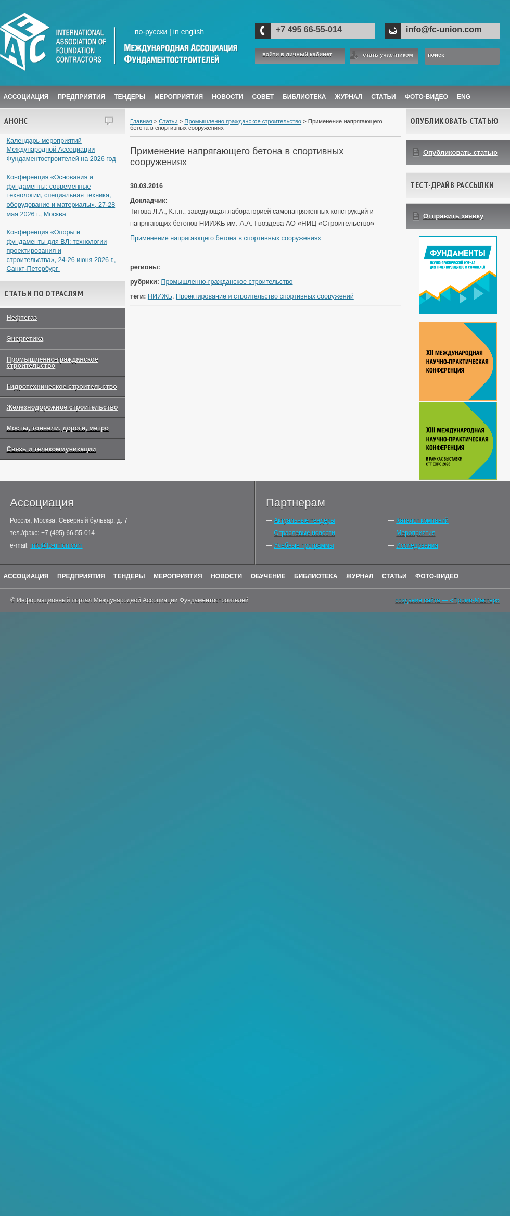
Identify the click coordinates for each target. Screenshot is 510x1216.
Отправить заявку (453, 216)
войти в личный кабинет (297, 54)
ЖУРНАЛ (349, 97)
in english (188, 32)
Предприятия (81, 97)
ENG (463, 97)
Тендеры (129, 97)
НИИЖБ (160, 296)
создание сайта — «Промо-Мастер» (447, 600)
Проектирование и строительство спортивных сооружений (265, 296)
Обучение (268, 576)
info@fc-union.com (443, 29)
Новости (227, 97)
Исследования (417, 545)
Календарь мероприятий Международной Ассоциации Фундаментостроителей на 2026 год (61, 150)
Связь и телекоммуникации (51, 449)
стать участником (388, 55)
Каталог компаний (422, 520)
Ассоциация (26, 97)
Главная (141, 121)
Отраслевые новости (304, 533)
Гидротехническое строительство (62, 386)
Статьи (383, 97)
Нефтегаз (22, 317)
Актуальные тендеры (304, 520)
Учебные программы (304, 545)
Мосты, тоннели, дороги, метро (58, 428)
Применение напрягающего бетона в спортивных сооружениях (225, 238)
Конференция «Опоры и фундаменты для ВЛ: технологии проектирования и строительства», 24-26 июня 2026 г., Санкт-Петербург (61, 251)
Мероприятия (179, 97)
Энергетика (25, 338)
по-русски (151, 32)
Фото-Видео (426, 97)
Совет (263, 97)
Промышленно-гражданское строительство (52, 363)
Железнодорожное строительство (62, 407)
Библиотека (304, 97)
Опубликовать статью (460, 152)
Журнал (360, 576)
